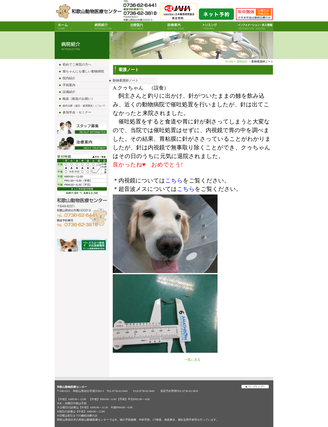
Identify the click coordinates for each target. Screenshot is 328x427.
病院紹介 (109, 26)
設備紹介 (69, 92)
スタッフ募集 (82, 127)
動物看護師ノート (125, 80)
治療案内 (146, 26)
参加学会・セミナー (77, 112)
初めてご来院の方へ (77, 64)
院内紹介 (69, 78)
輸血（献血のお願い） (79, 98)
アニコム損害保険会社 (82, 246)
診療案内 (182, 26)
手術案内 (69, 85)
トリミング (218, 26)
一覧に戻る (192, 359)
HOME (73, 26)
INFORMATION (255, 26)
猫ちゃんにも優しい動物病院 (83, 71)
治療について (82, 143)
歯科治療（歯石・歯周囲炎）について (84, 105)
